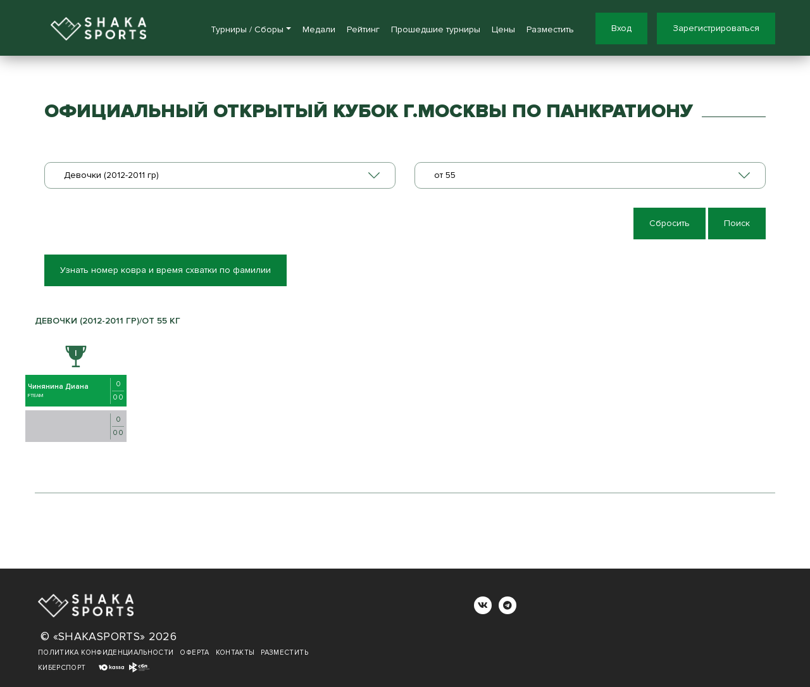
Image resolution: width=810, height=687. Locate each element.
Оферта (194, 652)
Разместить (550, 29)
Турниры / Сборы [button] (247, 29)
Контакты (235, 652)
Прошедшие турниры (435, 29)
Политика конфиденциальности (105, 652)
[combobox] (220, 175)
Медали (318, 29)
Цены (503, 29)
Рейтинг (363, 29)
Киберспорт (62, 668)
